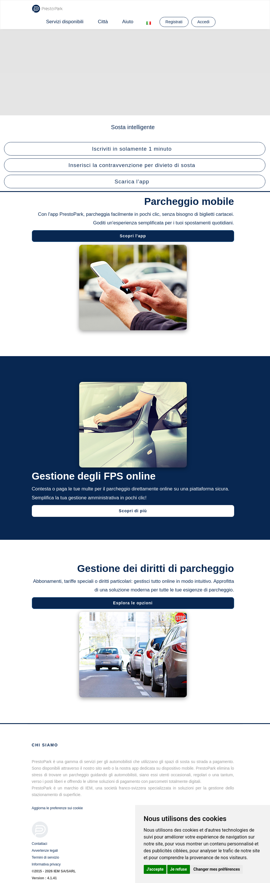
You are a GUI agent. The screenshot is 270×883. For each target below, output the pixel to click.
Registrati (174, 22)
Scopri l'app (132, 236)
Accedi (203, 22)
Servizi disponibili (64, 21)
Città (103, 21)
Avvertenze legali (45, 851)
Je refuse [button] (178, 869)
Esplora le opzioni (132, 603)
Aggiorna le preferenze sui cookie (57, 808)
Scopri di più (134, 511)
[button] (134, 149)
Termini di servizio (45, 857)
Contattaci (39, 844)
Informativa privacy (46, 864)
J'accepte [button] (155, 869)
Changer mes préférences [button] (216, 869)
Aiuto (127, 21)
